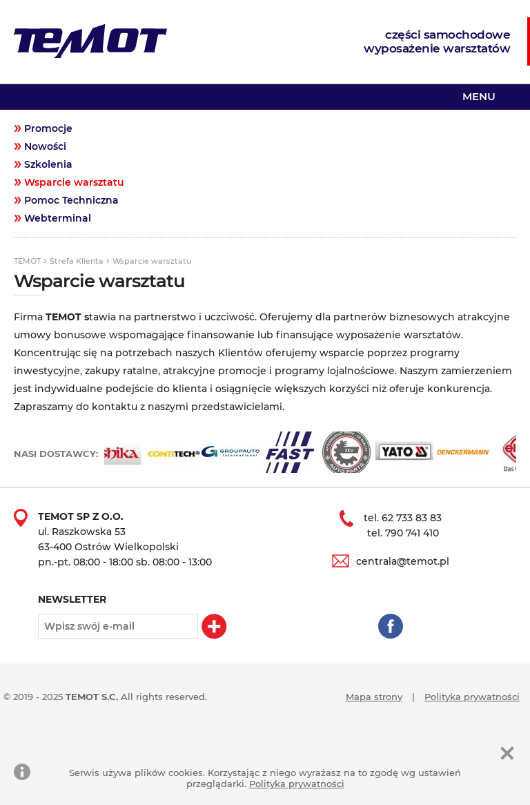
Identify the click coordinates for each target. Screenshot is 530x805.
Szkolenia (48, 164)
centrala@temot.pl (402, 561)
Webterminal (57, 218)
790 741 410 (412, 533)
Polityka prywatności (472, 696)
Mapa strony (374, 696)
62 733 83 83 (412, 518)
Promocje (48, 128)
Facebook (390, 626)
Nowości (45, 146)
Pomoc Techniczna (71, 200)
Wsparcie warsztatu (74, 182)
